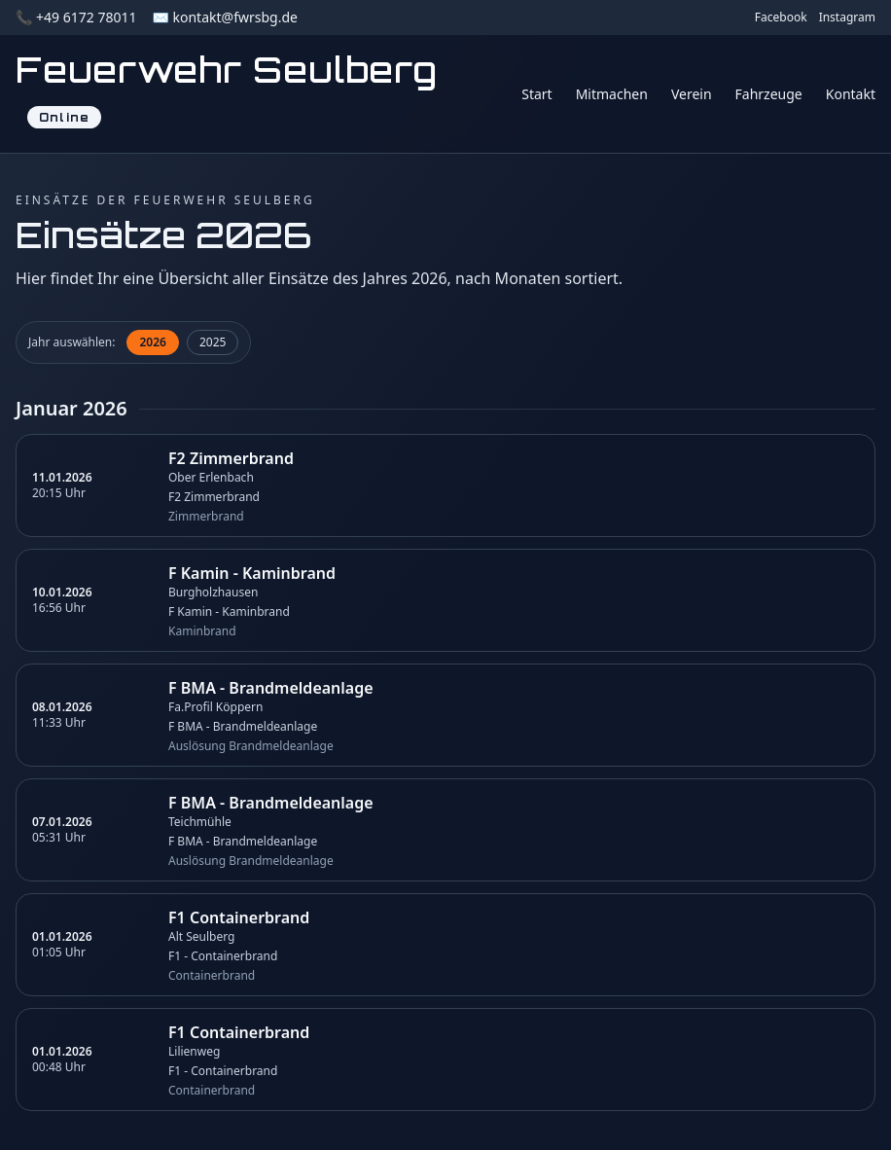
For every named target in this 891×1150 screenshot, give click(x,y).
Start (536, 94)
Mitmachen (612, 94)
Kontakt (850, 94)
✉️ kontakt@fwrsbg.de (224, 17)
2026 (152, 342)
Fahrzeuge (768, 94)
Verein (691, 94)
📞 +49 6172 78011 (76, 17)
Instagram (847, 17)
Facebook (781, 17)
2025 (212, 342)
